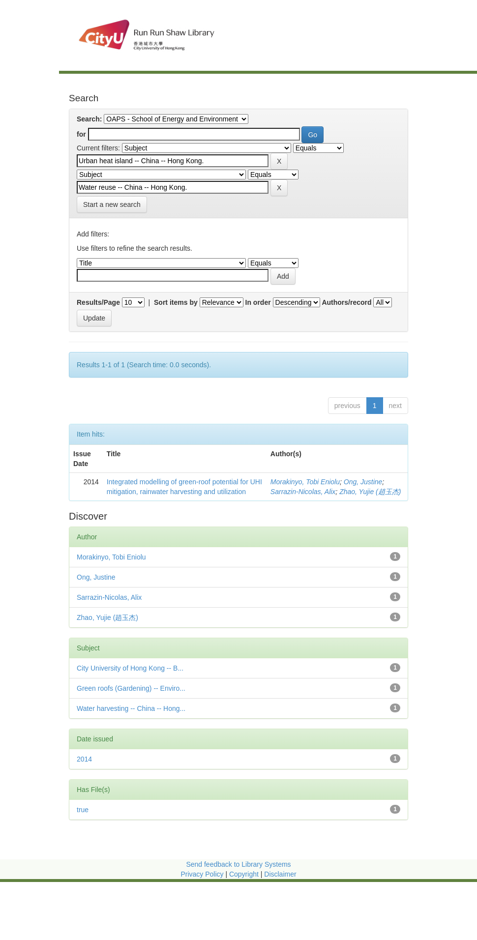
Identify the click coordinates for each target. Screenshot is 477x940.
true (83, 810)
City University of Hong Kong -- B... (130, 668)
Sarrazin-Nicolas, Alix (303, 492)
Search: (89, 119)
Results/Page (98, 302)
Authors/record (346, 302)
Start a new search (112, 204)
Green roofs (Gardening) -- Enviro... (131, 688)
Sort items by (176, 302)
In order (258, 302)
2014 (84, 759)
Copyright (245, 874)
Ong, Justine (363, 482)
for (81, 134)
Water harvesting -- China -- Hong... (131, 708)
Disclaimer (280, 874)
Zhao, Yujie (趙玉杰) (370, 492)
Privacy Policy (201, 874)
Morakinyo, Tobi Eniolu (305, 482)
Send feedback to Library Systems (238, 864)
